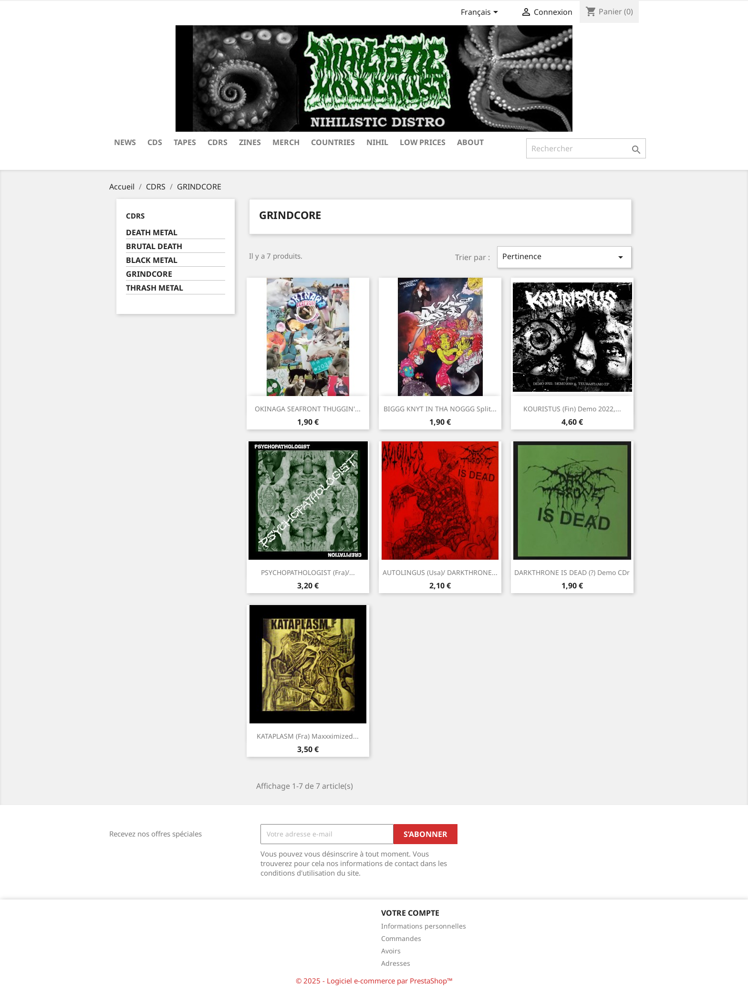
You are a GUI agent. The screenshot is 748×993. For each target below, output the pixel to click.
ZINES (250, 142)
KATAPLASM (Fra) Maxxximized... (308, 736)
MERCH (286, 142)
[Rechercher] (586, 148)
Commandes (401, 938)
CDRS (218, 142)
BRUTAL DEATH (154, 246)
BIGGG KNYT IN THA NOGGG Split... (440, 408)
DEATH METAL (151, 233)
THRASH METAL (154, 288)
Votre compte (410, 913)
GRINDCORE (149, 274)
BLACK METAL (151, 260)
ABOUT (470, 142)
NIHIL (377, 142)
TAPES (185, 142)
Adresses (395, 963)
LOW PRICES (423, 142)
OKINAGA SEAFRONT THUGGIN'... (308, 408)
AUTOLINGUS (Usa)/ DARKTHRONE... (440, 572)
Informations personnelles (423, 925)
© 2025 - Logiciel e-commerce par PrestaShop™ (374, 980)
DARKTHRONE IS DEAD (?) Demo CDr (572, 572)
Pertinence (564, 257)
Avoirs (391, 950)
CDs (154, 142)
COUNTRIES (333, 142)
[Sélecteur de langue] (481, 13)
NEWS (125, 142)
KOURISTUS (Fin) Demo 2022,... (572, 408)
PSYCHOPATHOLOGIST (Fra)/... (308, 572)
